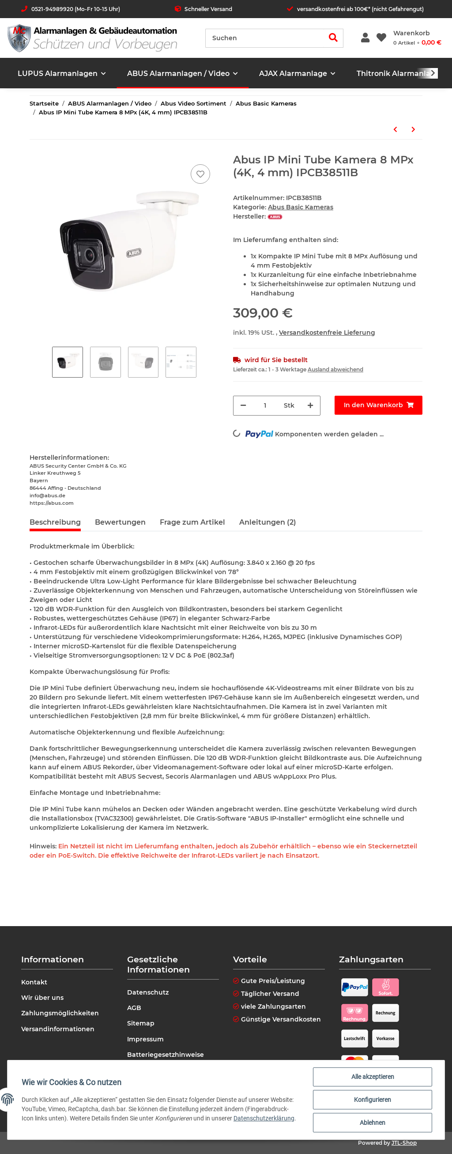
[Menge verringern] (243, 405)
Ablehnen (372, 1122)
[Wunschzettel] (381, 38)
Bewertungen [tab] (120, 522)
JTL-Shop (404, 1142)
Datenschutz (148, 992)
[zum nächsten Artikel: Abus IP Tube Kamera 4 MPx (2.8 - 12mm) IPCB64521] (413, 129)
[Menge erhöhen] (310, 405)
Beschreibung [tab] (55, 522)
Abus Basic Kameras (300, 207)
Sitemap (140, 1023)
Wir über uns (42, 998)
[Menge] (265, 405)
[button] (365, 38)
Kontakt (34, 982)
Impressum (145, 1039)
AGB (134, 1008)
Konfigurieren (372, 1099)
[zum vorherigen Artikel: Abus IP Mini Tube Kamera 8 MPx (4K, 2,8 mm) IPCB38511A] (395, 129)
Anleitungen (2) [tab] (267, 522)
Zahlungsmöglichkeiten (60, 1013)
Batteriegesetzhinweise (165, 1055)
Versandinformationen (57, 1029)
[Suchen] (264, 38)
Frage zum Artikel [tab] (192, 522)
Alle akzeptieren (372, 1076)
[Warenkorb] (417, 38)
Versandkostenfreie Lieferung (327, 333)
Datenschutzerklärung (264, 1118)
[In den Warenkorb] (378, 405)
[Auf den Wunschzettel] (200, 174)
